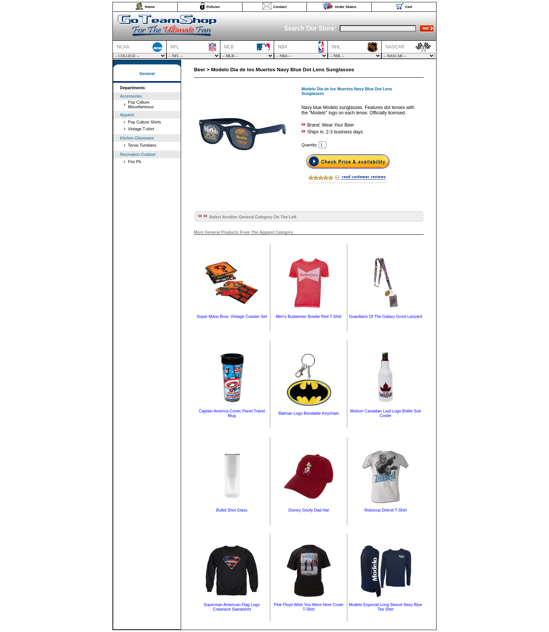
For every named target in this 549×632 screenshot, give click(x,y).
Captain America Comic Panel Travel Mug (232, 413)
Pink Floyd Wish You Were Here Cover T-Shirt (309, 606)
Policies (213, 7)
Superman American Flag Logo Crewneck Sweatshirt (232, 606)
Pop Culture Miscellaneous (141, 104)
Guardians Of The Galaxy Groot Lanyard (385, 316)
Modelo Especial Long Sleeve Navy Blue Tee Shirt (385, 606)
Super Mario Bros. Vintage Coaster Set (232, 316)
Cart (409, 7)
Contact (280, 7)
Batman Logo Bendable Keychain (309, 413)
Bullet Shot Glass (231, 510)
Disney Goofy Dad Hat (309, 510)
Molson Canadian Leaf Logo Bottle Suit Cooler (385, 413)
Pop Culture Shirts (144, 122)
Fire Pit (134, 161)
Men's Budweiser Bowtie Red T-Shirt (308, 316)
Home (150, 7)
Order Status (345, 7)
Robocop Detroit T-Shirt (385, 510)
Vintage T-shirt (141, 129)
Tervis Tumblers (142, 145)
